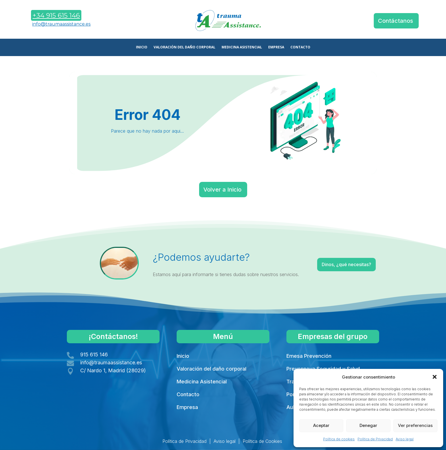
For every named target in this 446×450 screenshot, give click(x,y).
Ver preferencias (415, 425)
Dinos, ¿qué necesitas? (331, 265)
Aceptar (321, 425)
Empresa (187, 407)
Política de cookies (339, 439)
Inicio (183, 356)
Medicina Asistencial (202, 382)
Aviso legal (405, 439)
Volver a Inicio (222, 189)
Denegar (368, 425)
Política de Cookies (262, 441)
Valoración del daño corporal (211, 369)
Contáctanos (395, 20)
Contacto (188, 394)
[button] (434, 377)
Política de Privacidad (375, 439)
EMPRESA (276, 47)
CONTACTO (300, 47)
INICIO (141, 47)
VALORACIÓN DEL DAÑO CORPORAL (184, 47)
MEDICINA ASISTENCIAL (242, 47)
